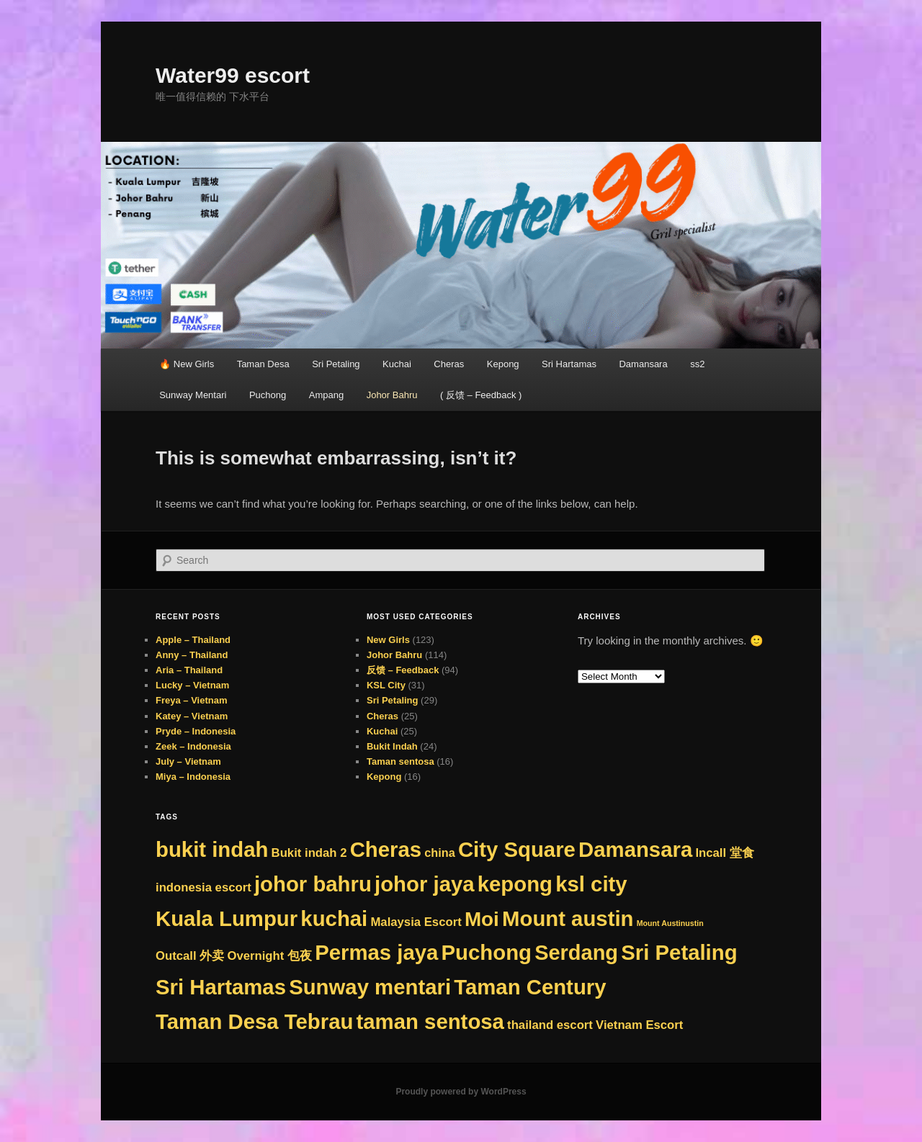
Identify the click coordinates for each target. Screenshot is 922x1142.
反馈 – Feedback (403, 670)
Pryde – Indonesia (196, 731)
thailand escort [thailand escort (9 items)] (550, 1025)
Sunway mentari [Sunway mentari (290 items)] (370, 987)
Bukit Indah (392, 746)
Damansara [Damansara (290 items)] (635, 849)
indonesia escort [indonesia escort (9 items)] (203, 887)
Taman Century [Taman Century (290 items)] (530, 987)
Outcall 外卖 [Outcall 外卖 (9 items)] (190, 956)
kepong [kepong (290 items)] (515, 884)
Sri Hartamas (569, 364)
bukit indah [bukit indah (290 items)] (212, 849)
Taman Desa (263, 364)
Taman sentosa (400, 761)
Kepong (503, 364)
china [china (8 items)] (439, 852)
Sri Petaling (335, 364)
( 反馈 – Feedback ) (481, 395)
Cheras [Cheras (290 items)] (385, 849)
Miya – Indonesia (193, 776)
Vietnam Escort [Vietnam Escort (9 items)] (639, 1025)
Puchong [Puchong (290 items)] (487, 952)
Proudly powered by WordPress (460, 1092)
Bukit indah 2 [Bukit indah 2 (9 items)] (309, 853)
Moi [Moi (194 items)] (482, 919)
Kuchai (396, 364)
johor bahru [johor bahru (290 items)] (313, 884)
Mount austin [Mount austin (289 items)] (567, 918)
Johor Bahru (392, 395)
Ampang (326, 395)
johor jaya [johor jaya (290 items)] (425, 884)
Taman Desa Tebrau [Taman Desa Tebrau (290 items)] (254, 1021)
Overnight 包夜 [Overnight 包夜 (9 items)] (269, 956)
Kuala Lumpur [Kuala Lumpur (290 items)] (226, 918)
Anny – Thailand (192, 654)
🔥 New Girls (186, 364)
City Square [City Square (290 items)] (517, 849)
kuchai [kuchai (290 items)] (333, 918)
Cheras (449, 364)
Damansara (643, 364)
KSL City (386, 685)
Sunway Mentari (192, 395)
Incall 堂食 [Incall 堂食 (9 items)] (724, 853)
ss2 (697, 364)
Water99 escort (233, 75)
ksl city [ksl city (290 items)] (591, 884)
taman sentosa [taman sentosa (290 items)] (430, 1021)
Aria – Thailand (189, 670)
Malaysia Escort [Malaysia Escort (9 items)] (415, 922)
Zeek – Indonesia (193, 746)
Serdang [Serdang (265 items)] (576, 952)
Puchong (267, 395)
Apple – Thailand (193, 639)
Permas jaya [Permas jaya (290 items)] (376, 952)
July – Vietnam (188, 761)
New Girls (388, 639)
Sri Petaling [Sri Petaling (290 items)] (679, 952)
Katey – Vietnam (192, 716)
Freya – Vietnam (191, 700)
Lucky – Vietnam (192, 685)
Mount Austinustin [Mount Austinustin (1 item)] (670, 923)
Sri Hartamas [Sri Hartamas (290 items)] (221, 987)
